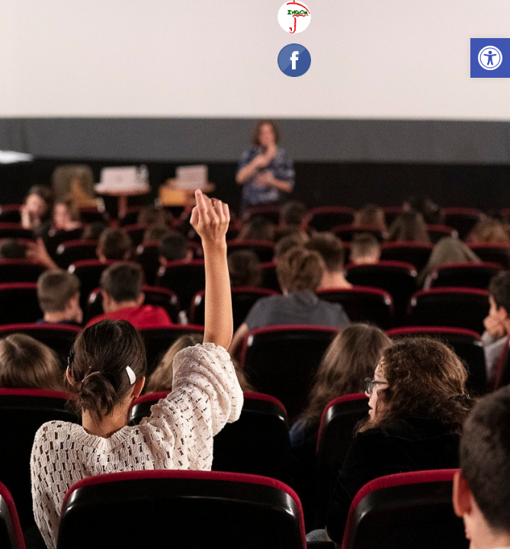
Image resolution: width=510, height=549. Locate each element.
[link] (490, 58)
